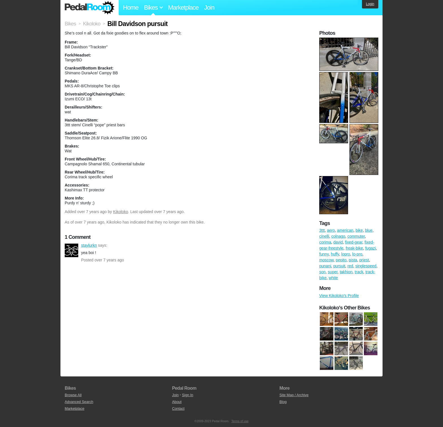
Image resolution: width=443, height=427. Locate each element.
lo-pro (357, 254)
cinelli (324, 236)
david (338, 242)
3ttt (322, 230)
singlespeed (366, 266)
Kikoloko (120, 211)
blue (368, 230)
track (359, 272)
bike (359, 230)
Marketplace (183, 7)
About (176, 402)
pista (353, 260)
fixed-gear (353, 242)
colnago (338, 236)
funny (324, 254)
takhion (346, 272)
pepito (341, 260)
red (350, 266)
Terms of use (240, 421)
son (322, 272)
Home (130, 7)
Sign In (187, 395)
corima (325, 242)
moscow (326, 260)
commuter (356, 236)
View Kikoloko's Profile (339, 295)
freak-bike (354, 248)
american (345, 230)
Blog (283, 402)
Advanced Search (79, 402)
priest (364, 260)
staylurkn (71, 250)
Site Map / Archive (294, 395)
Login (370, 4)
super (332, 272)
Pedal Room (89, 7)
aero (331, 230)
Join (209, 7)
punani (325, 266)
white (333, 278)
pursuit (339, 266)
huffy (335, 254)
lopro (345, 254)
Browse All (73, 395)
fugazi (370, 248)
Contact (178, 408)
